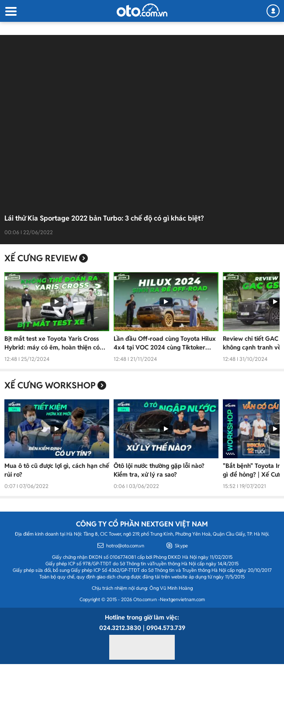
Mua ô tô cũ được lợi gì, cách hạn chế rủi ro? (56, 470)
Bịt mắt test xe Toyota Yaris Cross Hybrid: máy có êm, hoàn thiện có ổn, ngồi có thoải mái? (52, 343)
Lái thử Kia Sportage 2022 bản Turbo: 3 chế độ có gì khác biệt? (104, 218)
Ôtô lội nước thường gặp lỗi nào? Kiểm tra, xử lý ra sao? (159, 470)
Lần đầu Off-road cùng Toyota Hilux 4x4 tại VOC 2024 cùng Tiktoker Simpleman (165, 343)
